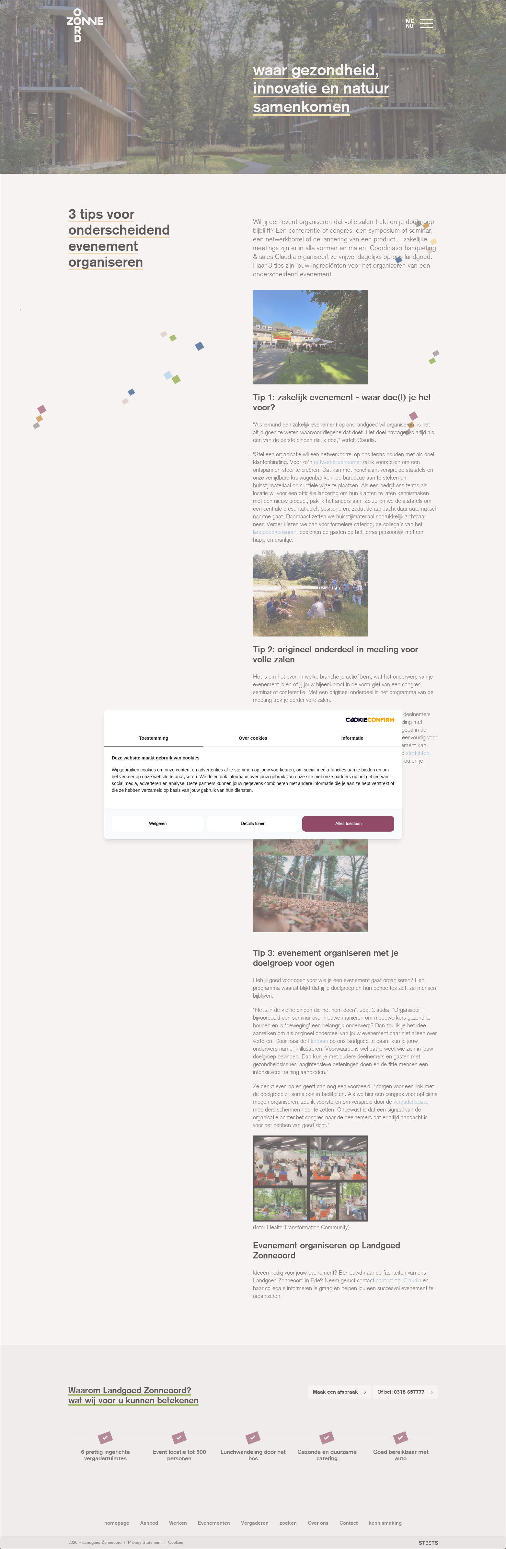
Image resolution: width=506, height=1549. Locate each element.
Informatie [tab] (352, 738)
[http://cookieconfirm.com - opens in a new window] (370, 719)
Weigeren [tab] (158, 823)
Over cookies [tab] (253, 738)
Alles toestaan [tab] (348, 823)
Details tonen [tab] (253, 823)
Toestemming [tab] (153, 738)
